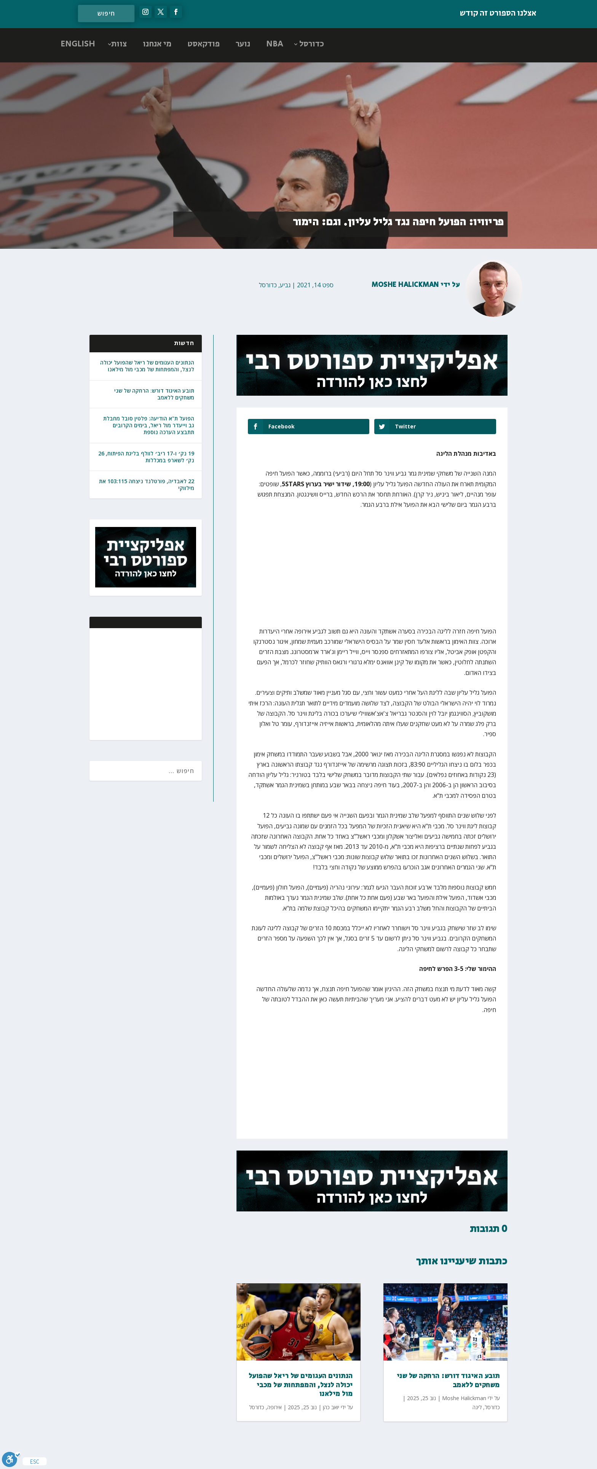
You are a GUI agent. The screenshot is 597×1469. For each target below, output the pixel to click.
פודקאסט (203, 44)
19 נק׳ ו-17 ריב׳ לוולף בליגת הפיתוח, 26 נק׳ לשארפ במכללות (146, 457)
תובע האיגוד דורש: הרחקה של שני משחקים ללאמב (154, 394)
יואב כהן (331, 1407)
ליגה (477, 1407)
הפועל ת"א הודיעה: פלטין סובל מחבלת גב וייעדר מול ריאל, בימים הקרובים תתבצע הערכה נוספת (148, 425)
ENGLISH (78, 44)
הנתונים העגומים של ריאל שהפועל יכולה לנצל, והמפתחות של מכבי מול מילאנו (147, 366)
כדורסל (311, 44)
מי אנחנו (157, 44)
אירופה (274, 1407)
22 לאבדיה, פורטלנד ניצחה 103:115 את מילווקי (146, 484)
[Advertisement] (146, 683)
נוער (243, 44)
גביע (285, 285)
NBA (274, 44)
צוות (119, 44)
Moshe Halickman (405, 285)
